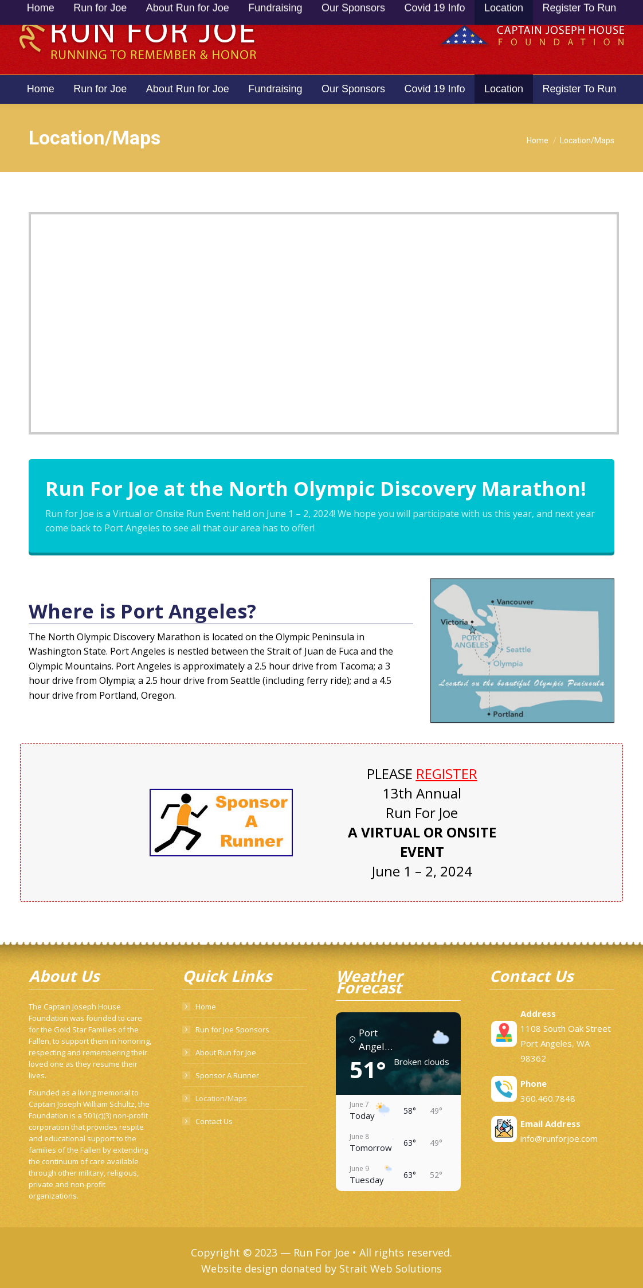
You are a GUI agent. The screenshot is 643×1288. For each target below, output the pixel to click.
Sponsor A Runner (227, 1075)
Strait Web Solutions (390, 1268)
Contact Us (214, 1121)
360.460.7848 (547, 1098)
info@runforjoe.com (559, 1138)
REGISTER (446, 773)
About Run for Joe (225, 1052)
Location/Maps (221, 1098)
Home (205, 1006)
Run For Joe (321, 1252)
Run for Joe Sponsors (232, 1029)
